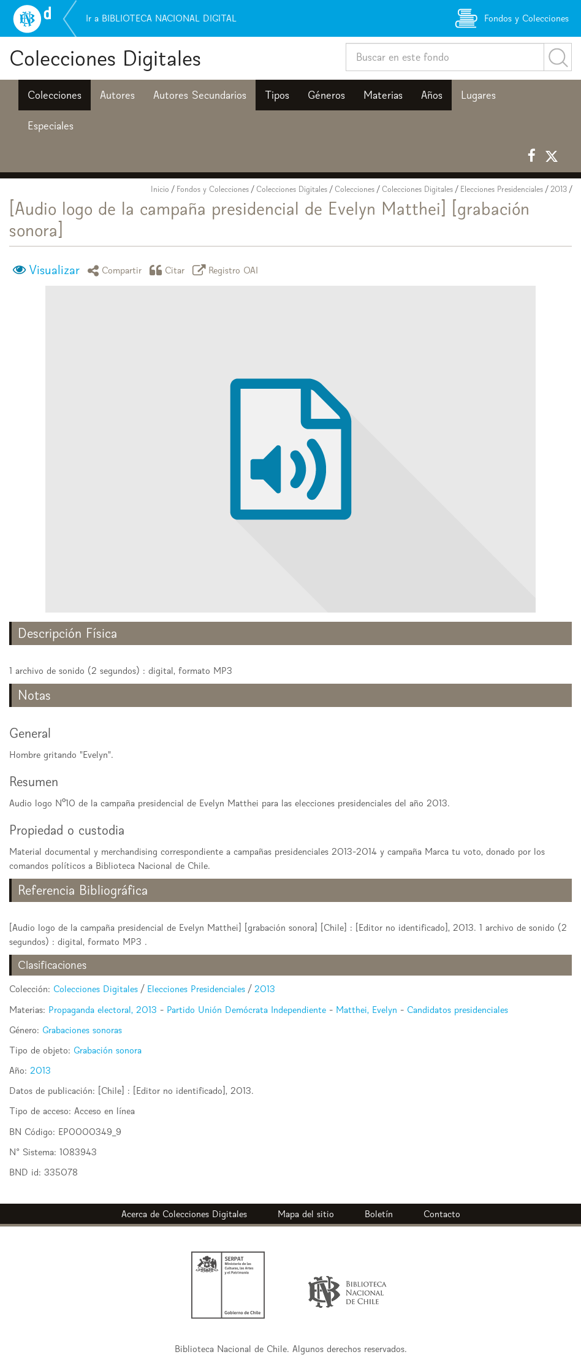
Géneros (326, 95)
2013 (558, 189)
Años (431, 95)
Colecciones (55, 95)
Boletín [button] (379, 1214)
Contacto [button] (441, 1214)
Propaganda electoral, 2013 (102, 1009)
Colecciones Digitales (105, 58)
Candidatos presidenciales (457, 1009)
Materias (383, 95)
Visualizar (54, 270)
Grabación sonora (108, 1050)
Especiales (51, 125)
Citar (169, 270)
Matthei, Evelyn (366, 1009)
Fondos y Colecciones (213, 189)
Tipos (277, 95)
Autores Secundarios (199, 95)
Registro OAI (227, 270)
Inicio (160, 189)
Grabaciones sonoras (82, 1030)
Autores (117, 95)
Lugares (478, 95)
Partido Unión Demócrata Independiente (246, 1009)
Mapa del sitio (306, 1214)
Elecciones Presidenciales (501, 189)
